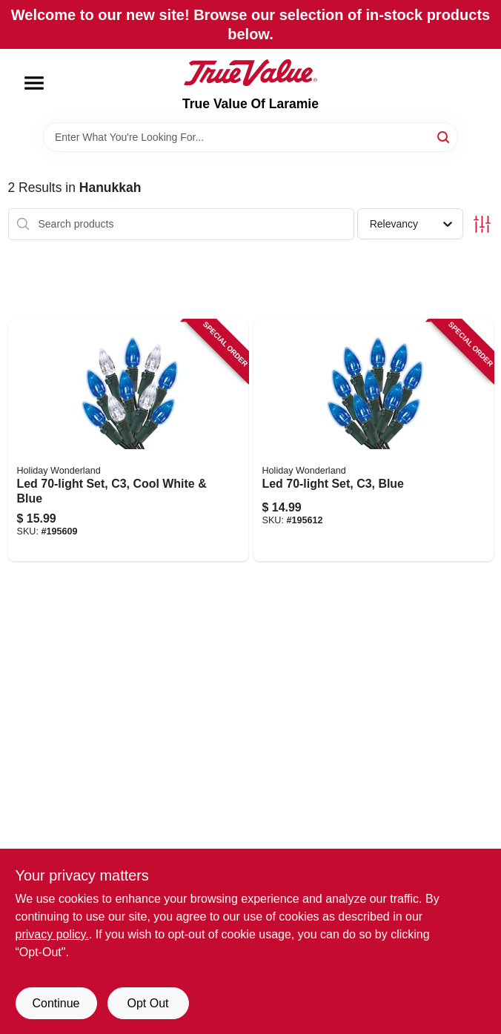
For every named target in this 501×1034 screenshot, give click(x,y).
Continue (55, 1003)
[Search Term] (250, 137)
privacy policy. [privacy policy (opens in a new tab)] (52, 934)
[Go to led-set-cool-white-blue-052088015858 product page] (128, 441)
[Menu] (34, 83)
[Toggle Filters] (482, 224)
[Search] (444, 136)
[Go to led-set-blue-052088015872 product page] (373, 441)
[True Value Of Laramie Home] (250, 72)
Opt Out (147, 1003)
